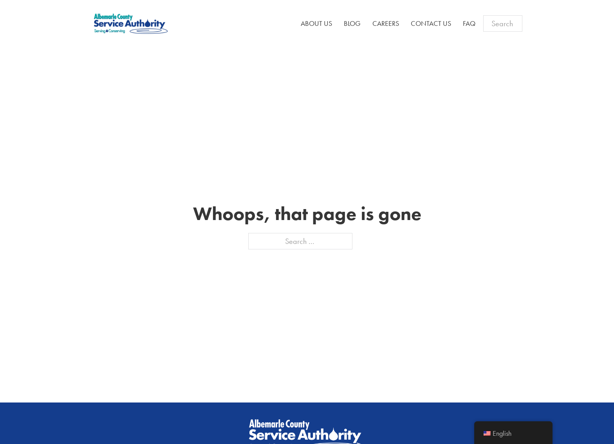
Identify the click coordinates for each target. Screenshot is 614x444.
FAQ (469, 23)
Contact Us (431, 23)
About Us (316, 23)
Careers (385, 23)
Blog (352, 23)
